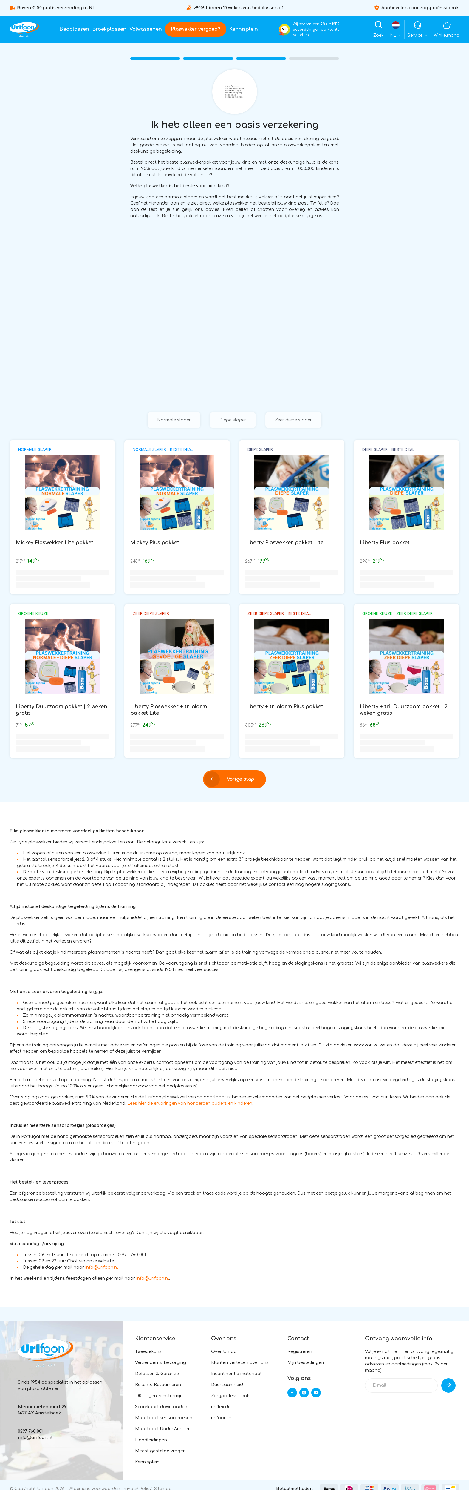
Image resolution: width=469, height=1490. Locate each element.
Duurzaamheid (227, 1384)
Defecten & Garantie (157, 1373)
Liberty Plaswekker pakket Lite (284, 542)
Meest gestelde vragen (160, 1451)
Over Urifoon (225, 1351)
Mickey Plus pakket (154, 542)
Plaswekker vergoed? (195, 29)
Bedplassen (74, 29)
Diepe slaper (232, 420)
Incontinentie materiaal (236, 1373)
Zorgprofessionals (231, 1396)
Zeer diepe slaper (293, 420)
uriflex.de (221, 1407)
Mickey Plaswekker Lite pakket (54, 542)
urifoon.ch (222, 1418)
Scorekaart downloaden (161, 1407)
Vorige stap (229, 779)
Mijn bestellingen (305, 1362)
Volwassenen (145, 29)
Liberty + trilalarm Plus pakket (284, 706)
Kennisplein (243, 29)
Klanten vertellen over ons (240, 1362)
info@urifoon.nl (101, 1267)
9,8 (284, 29)
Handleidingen (151, 1440)
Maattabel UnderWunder (162, 1429)
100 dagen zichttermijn (159, 1396)
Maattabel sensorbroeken (163, 1418)
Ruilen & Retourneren (158, 1384)
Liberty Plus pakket (385, 542)
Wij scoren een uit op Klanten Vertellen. (317, 29)
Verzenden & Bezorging (160, 1362)
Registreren (299, 1351)
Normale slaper (174, 420)
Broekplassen (109, 29)
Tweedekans (148, 1351)
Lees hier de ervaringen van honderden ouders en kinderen (189, 1103)
